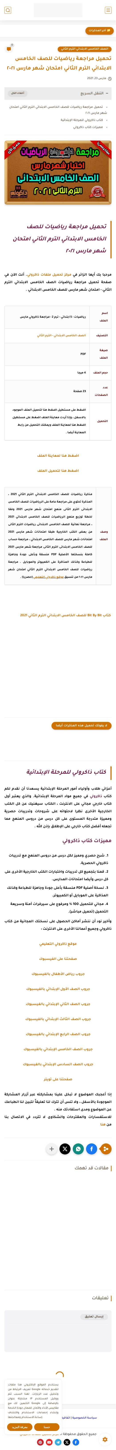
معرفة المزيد (20, 1427)
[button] (91, 1148)
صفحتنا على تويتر (58, 1080)
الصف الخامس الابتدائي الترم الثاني (84, 49)
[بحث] (7, 10)
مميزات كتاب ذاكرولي (88, 127)
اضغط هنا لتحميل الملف (58, 471)
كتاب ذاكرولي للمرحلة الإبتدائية (82, 120)
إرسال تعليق (94, 1317)
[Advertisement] (58, 670)
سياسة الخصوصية (84, 1418)
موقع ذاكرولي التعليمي (48, 577)
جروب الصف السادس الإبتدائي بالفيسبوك (58, 1065)
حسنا (47, 1427)
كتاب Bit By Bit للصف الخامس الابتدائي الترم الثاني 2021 (66, 616)
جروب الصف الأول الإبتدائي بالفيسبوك (58, 989)
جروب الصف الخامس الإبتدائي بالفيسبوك (58, 1050)
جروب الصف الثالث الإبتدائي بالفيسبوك (58, 1019)
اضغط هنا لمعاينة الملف (58, 456)
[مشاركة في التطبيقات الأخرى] (51, 1148)
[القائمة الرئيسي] (108, 10)
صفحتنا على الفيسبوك (58, 959)
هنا (103, 1125)
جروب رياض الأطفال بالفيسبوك (58, 974)
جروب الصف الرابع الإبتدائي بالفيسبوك (58, 1034)
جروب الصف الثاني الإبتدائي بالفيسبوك (58, 1004)
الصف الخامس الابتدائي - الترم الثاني (61, 335)
